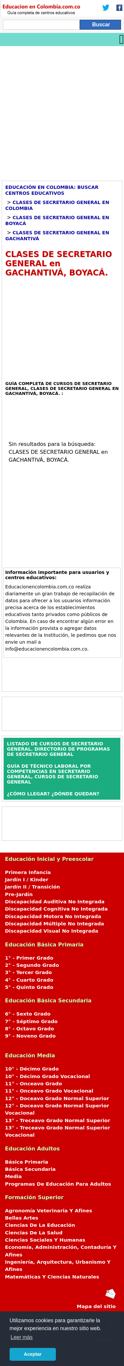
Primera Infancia (28, 872)
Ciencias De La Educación (40, 1225)
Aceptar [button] (33, 1354)
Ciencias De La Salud (33, 1233)
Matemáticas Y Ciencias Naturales (52, 1277)
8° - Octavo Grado (29, 1029)
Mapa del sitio (96, 1306)
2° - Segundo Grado (32, 965)
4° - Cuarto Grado (29, 980)
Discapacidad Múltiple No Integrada (54, 924)
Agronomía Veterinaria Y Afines (48, 1211)
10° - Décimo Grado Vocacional (47, 1076)
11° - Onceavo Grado (33, 1084)
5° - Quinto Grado (29, 987)
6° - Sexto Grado (28, 1014)
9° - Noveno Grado (30, 1036)
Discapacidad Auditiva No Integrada (54, 902)
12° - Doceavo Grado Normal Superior (57, 1098)
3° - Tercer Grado (28, 972)
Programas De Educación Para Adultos (58, 1184)
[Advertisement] (62, 111)
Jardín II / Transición (32, 887)
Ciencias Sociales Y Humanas (45, 1240)
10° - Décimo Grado (32, 1069)
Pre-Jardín (19, 894)
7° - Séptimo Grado (31, 1021)
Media (13, 1176)
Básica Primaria (26, 1162)
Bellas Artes (21, 1218)
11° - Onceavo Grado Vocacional (49, 1091)
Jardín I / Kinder (26, 880)
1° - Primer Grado (29, 958)
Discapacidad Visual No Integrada (51, 931)
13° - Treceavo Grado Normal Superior (57, 1120)
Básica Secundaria (30, 1169)
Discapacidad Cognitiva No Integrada (56, 909)
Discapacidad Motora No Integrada (53, 916)
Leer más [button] (22, 1337)
